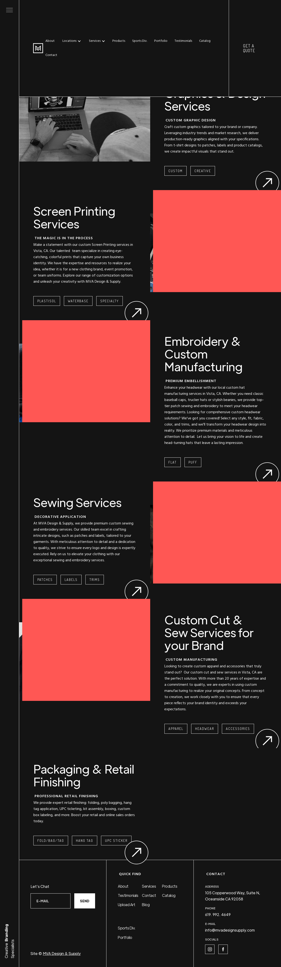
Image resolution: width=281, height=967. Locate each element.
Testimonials (183, 41)
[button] (73, 41)
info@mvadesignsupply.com (230, 930)
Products (118, 41)
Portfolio (160, 41)
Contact (51, 55)
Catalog (205, 41)
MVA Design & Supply (62, 953)
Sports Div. (139, 41)
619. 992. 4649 (218, 914)
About (50, 41)
